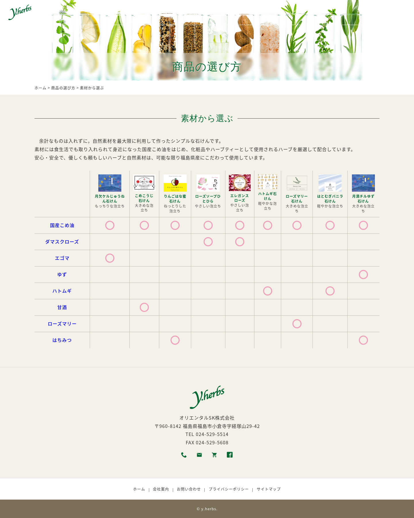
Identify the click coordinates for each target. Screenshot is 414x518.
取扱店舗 (261, 12)
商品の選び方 (202, 12)
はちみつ (62, 339)
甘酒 (62, 307)
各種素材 (142, 12)
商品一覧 (116, 12)
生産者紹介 (170, 12)
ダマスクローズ (62, 241)
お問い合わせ (189, 489)
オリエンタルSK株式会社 (207, 417)
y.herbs (208, 508)
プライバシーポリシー (229, 489)
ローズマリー (62, 323)
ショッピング (291, 12)
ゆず (62, 274)
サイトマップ (269, 489)
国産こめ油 (62, 225)
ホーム (93, 12)
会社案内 (161, 489)
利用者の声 (234, 12)
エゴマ (62, 257)
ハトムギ (62, 290)
